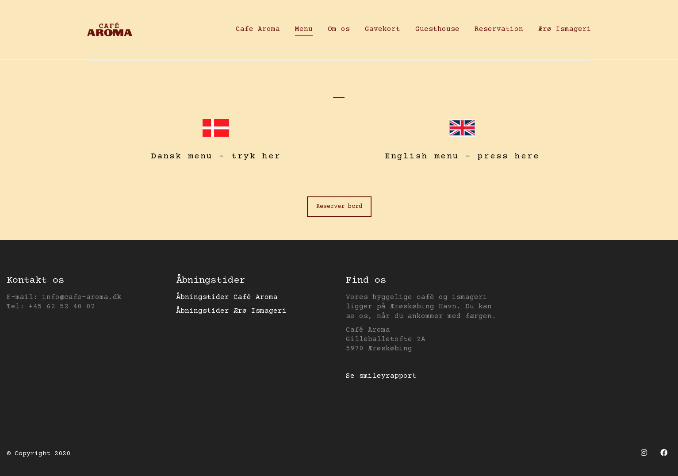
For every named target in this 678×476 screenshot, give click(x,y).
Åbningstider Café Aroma (227, 297)
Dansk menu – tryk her (216, 156)
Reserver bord (339, 206)
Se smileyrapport (381, 376)
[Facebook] (663, 453)
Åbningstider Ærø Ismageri (231, 311)
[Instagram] (643, 453)
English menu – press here (462, 156)
